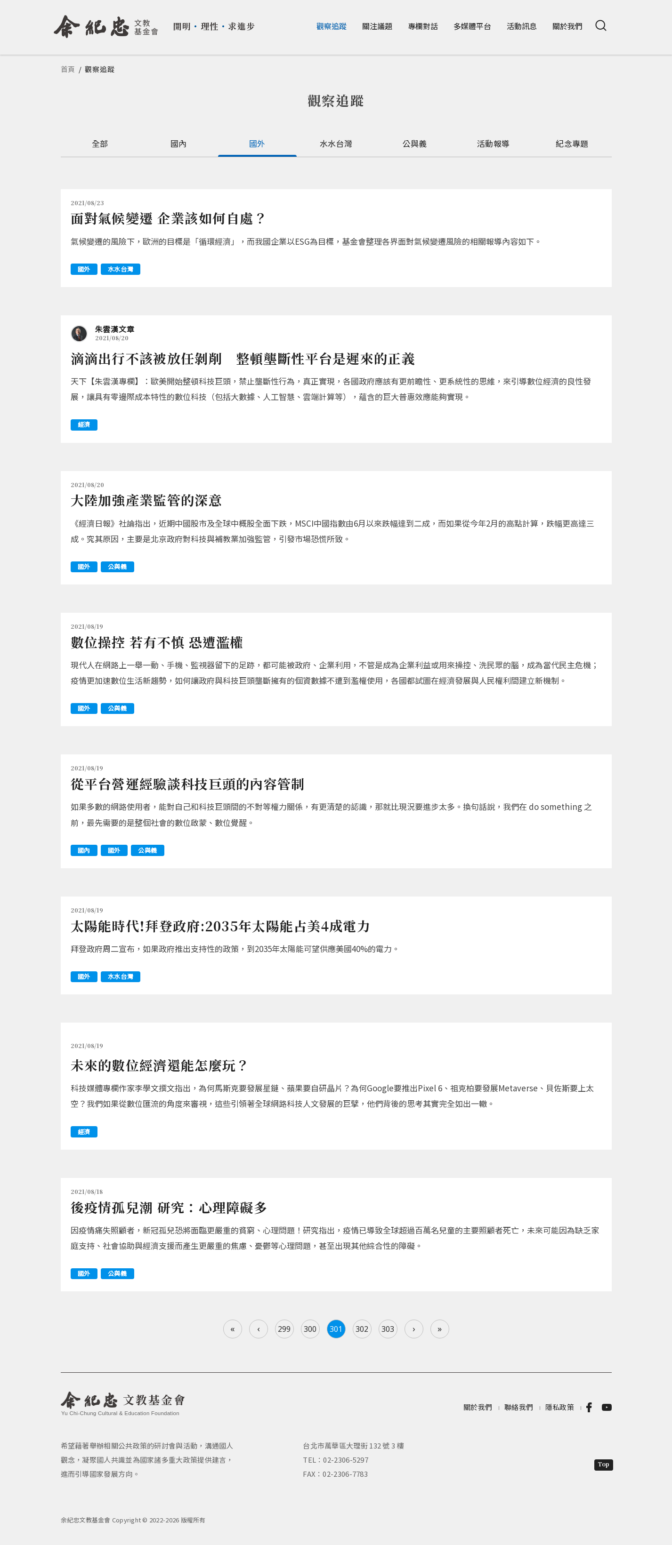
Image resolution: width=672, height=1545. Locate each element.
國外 (257, 143)
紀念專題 (572, 143)
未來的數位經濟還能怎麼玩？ (160, 1065)
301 (336, 1329)
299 (284, 1329)
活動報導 (493, 143)
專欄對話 (423, 26)
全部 (100, 143)
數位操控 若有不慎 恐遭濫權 (157, 641)
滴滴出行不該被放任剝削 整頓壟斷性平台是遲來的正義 (243, 358)
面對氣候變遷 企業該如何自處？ (169, 217)
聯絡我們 (518, 1407)
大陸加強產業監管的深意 (146, 499)
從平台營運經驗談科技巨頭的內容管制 (188, 783)
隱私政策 (559, 1407)
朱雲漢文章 (115, 329)
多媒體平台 (472, 26)
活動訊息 (522, 26)
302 (362, 1329)
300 (310, 1329)
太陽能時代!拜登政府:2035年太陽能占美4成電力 (221, 925)
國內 (178, 143)
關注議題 (377, 26)
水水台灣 (336, 143)
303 (387, 1329)
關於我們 (567, 26)
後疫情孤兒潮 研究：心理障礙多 (169, 1207)
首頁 (68, 69)
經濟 (84, 424)
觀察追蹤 (331, 26)
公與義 (415, 143)
